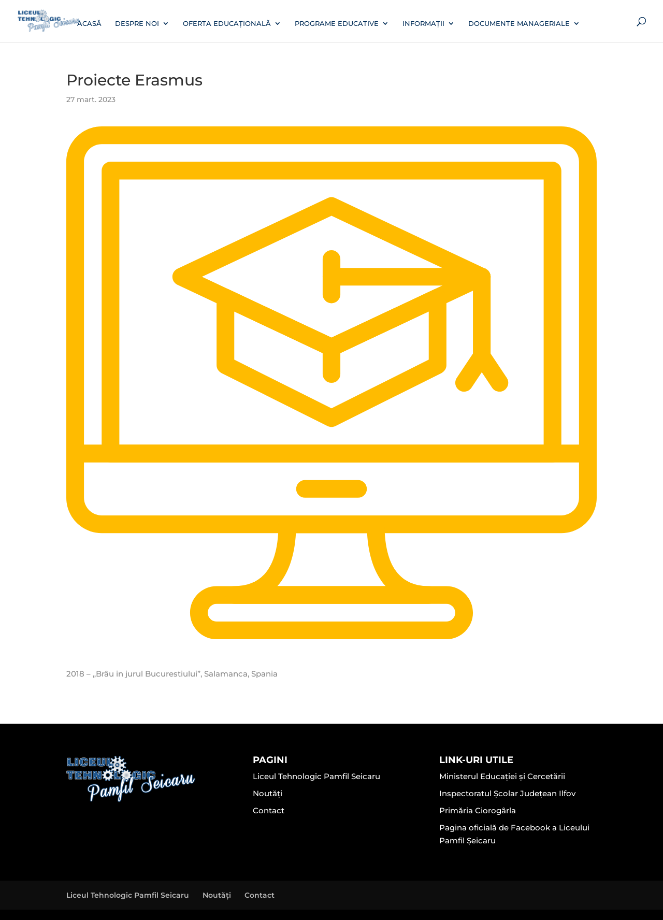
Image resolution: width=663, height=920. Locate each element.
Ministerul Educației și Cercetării (502, 776)
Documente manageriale (519, 23)
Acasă (89, 23)
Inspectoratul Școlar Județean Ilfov (507, 793)
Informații (423, 23)
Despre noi (137, 23)
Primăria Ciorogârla (477, 810)
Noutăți (267, 793)
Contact (268, 810)
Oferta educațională (227, 23)
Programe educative (337, 23)
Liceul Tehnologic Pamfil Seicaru (316, 776)
